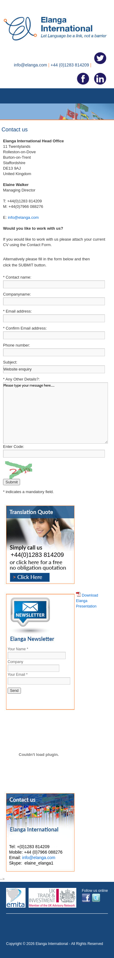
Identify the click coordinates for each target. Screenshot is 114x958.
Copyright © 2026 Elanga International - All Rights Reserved (54, 944)
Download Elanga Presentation (87, 600)
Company (15, 662)
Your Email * (18, 674)
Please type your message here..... (55, 413)
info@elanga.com (23, 217)
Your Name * (18, 649)
